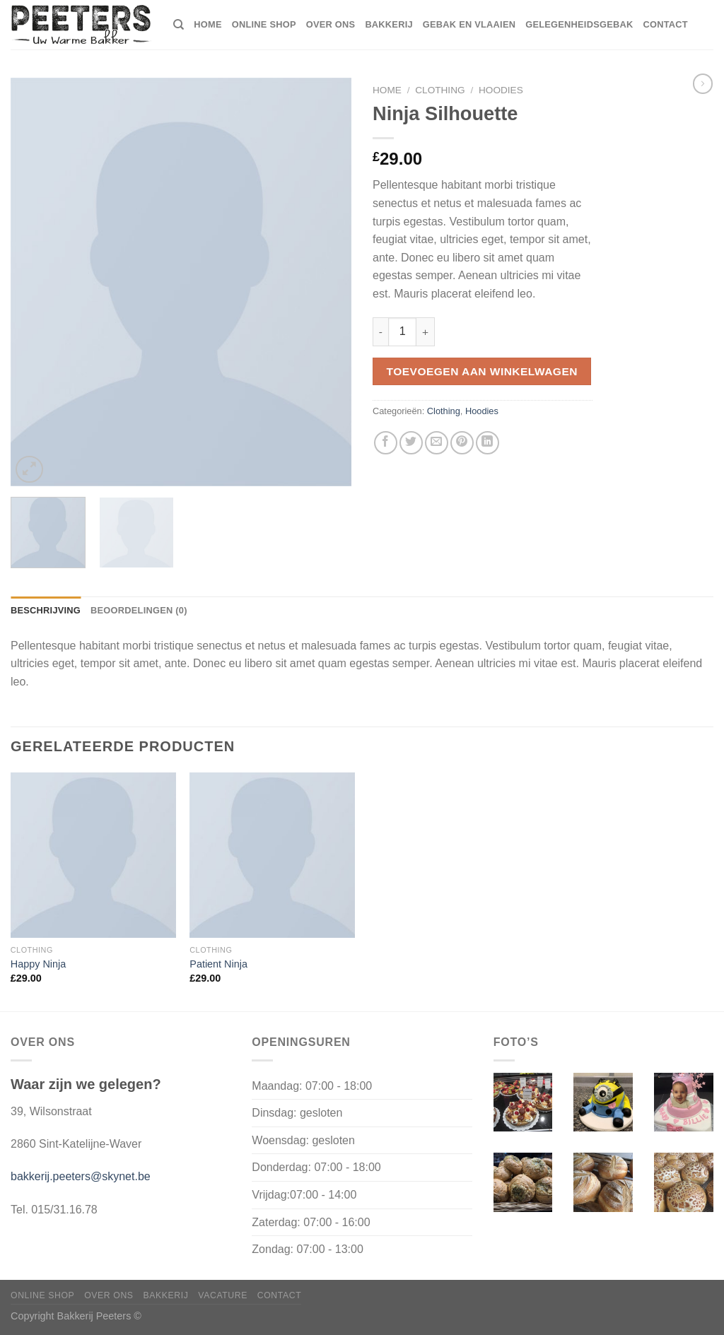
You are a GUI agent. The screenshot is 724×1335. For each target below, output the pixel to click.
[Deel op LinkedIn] (487, 442)
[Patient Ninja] (272, 855)
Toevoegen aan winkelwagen (482, 371)
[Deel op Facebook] (385, 442)
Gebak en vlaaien (469, 24)
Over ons (331, 24)
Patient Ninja (218, 964)
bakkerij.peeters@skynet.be (81, 1176)
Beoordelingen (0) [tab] (138, 610)
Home (387, 90)
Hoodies (501, 90)
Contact (665, 24)
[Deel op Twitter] (411, 442)
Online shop (264, 24)
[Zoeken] (178, 24)
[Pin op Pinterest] (462, 442)
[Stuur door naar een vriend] (436, 442)
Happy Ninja (38, 964)
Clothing (440, 90)
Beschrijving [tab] (46, 610)
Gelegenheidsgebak (579, 24)
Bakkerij (388, 24)
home (207, 24)
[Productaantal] (402, 331)
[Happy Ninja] (93, 855)
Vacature (222, 1295)
